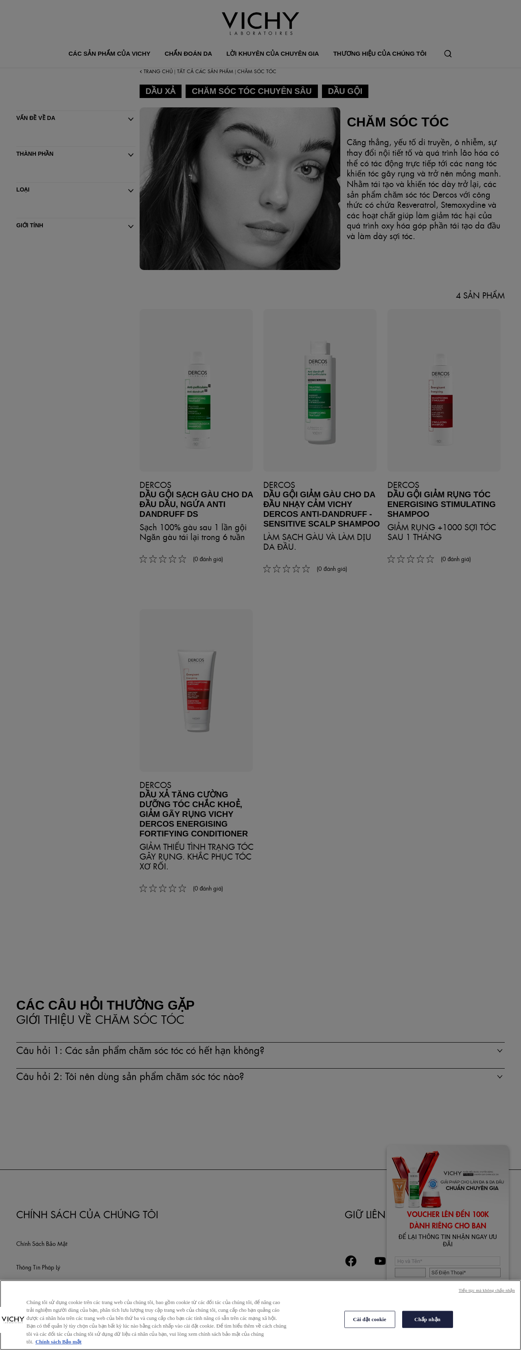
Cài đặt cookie (369, 1319)
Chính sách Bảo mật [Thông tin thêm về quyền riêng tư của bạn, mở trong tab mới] (58, 1342)
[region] (260, 1315)
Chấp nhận (427, 1319)
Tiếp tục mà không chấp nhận (487, 1290)
